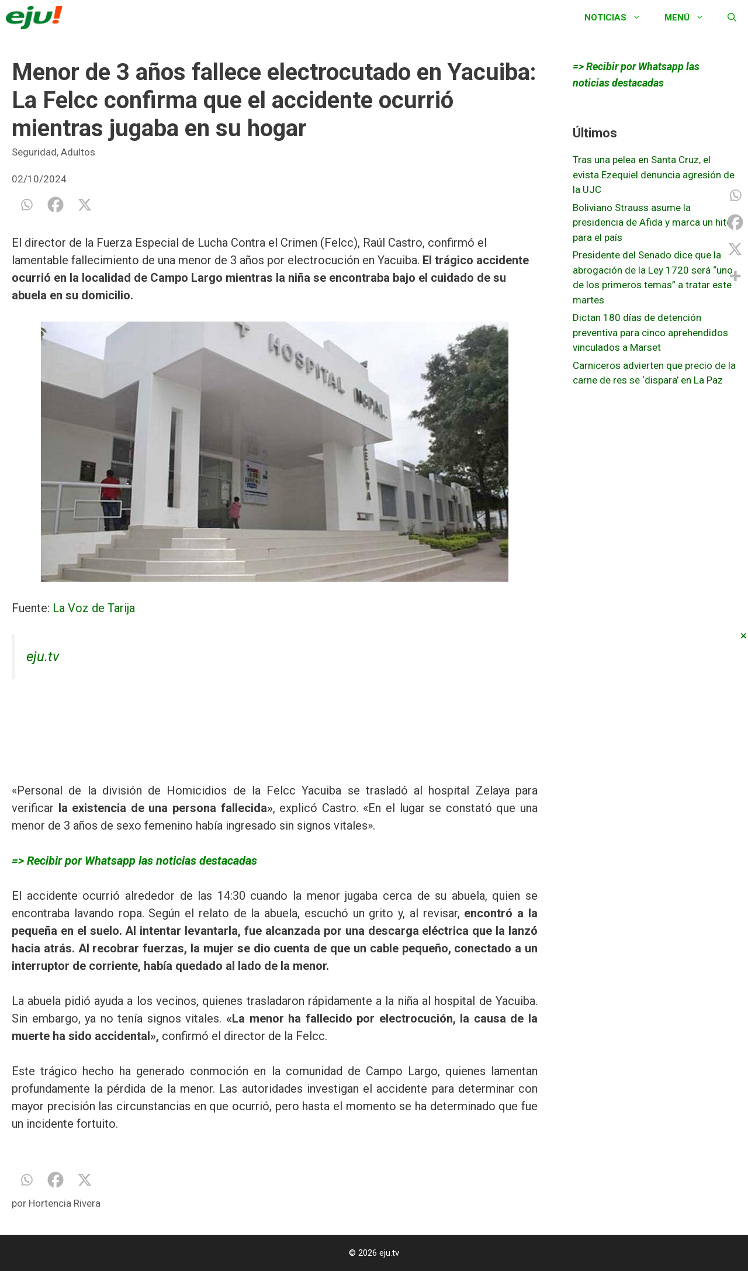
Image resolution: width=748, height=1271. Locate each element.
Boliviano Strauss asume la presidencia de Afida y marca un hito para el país (652, 222)
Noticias (618, 17)
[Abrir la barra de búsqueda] (732, 17)
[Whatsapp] (26, 204)
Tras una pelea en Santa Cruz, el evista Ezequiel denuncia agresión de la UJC (654, 174)
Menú (690, 17)
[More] (735, 276)
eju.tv (42, 656)
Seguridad (34, 152)
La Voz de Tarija (92, 608)
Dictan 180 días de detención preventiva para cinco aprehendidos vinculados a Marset (650, 332)
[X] (84, 204)
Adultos (78, 152)
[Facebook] (55, 204)
